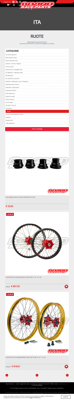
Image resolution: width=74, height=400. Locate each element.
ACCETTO (65, 397)
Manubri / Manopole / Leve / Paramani (17, 81)
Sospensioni (9, 120)
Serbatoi (8, 117)
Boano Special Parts (12, 60)
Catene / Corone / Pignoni (13, 63)
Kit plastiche (9, 75)
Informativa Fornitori (25, 393)
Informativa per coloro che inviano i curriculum (44, 393)
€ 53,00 (9, 206)
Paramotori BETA (11, 90)
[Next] (67, 375)
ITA (18, 5)
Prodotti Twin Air (11, 105)
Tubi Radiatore (10, 123)
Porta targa (9, 102)
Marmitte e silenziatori (12, 87)
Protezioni (9, 108)
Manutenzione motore (12, 84)
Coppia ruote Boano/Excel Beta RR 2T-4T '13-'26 (23, 277)
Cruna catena (10, 66)
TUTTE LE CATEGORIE (37, 129)
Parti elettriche (10, 93)
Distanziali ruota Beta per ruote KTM (20, 197)
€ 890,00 (8, 287)
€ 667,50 (15, 286)
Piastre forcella (10, 96)
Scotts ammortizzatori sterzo (14, 114)
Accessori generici (11, 54)
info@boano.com (63, 384)
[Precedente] (6, 375)
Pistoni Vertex (10, 99)
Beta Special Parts (11, 57)
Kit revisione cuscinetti (12, 78)
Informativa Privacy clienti (12, 393)
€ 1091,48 (8, 367)
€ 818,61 (16, 366)
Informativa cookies (63, 393)
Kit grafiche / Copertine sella (14, 72)
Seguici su (7, 2)
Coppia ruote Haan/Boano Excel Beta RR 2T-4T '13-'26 (26, 358)
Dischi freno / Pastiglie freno (14, 69)
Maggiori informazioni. (35, 397)
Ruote (9, 111)
